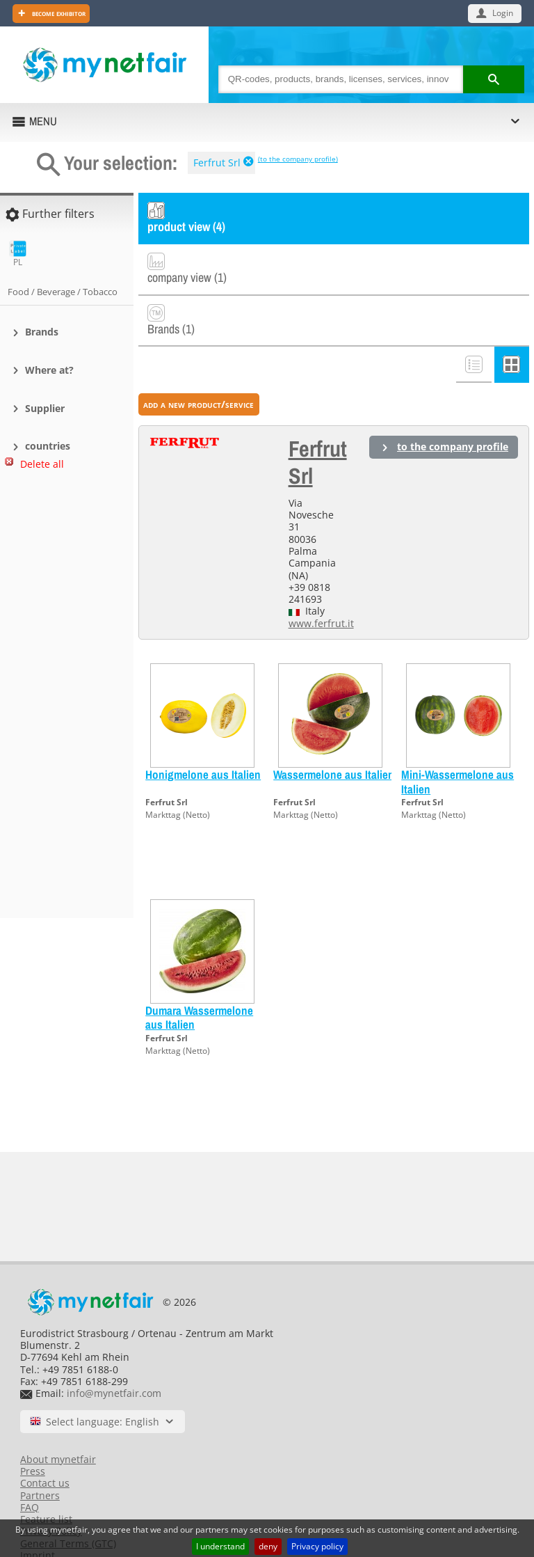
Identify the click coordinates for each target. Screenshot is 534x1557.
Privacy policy (317, 1546)
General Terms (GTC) (68, 1498)
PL (17, 253)
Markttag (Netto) (177, 770)
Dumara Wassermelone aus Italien (199, 972)
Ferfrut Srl (217, 162)
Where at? (49, 370)
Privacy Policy (51, 1486)
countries (47, 445)
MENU (43, 121)
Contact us (45, 1438)
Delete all (42, 464)
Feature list (46, 1473)
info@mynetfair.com (114, 1347)
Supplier (45, 408)
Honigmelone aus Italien (203, 729)
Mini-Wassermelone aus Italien (457, 736)
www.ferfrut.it (321, 578)
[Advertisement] (62, 700)
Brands (41, 331)
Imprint (37, 1510)
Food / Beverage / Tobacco (63, 291)
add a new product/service (198, 358)
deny (268, 1546)
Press (32, 1425)
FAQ (29, 1462)
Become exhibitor (58, 13)
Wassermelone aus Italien (333, 729)
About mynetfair (58, 1414)
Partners (40, 1450)
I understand (220, 1546)
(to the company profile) (298, 159)
